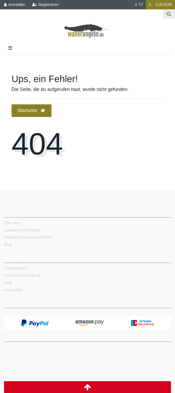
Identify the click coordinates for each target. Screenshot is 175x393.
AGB (8, 282)
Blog (8, 244)
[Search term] (81, 14)
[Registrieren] (45, 4)
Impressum (13, 290)
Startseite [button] (31, 110)
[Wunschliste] (139, 4)
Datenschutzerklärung (22, 275)
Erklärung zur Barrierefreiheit (28, 237)
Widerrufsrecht (16, 268)
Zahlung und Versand (22, 230)
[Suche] (169, 14)
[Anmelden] (14, 4)
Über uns (11, 223)
